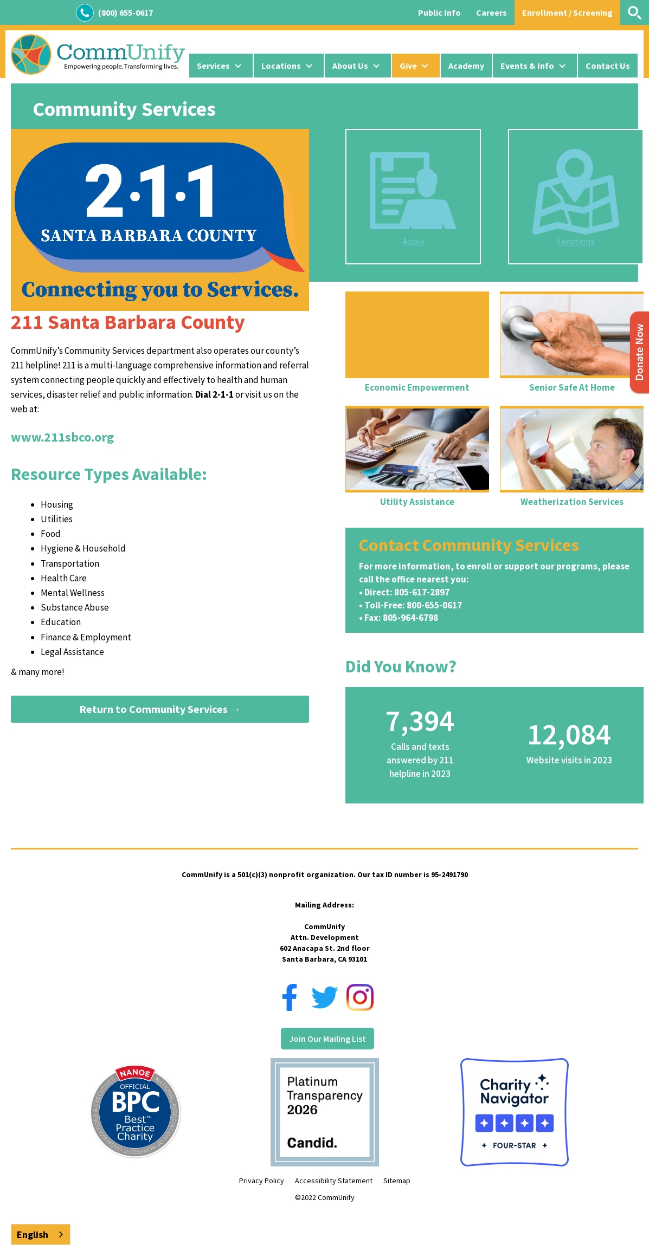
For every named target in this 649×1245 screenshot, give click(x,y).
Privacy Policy (261, 1180)
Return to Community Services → (160, 709)
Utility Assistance (417, 502)
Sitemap (396, 1180)
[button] (221, 65)
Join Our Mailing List (327, 1038)
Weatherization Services (572, 502)
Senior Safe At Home (572, 387)
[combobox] (40, 1234)
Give (408, 65)
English (32, 1234)
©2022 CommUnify (325, 1197)
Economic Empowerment (417, 387)
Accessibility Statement (333, 1180)
